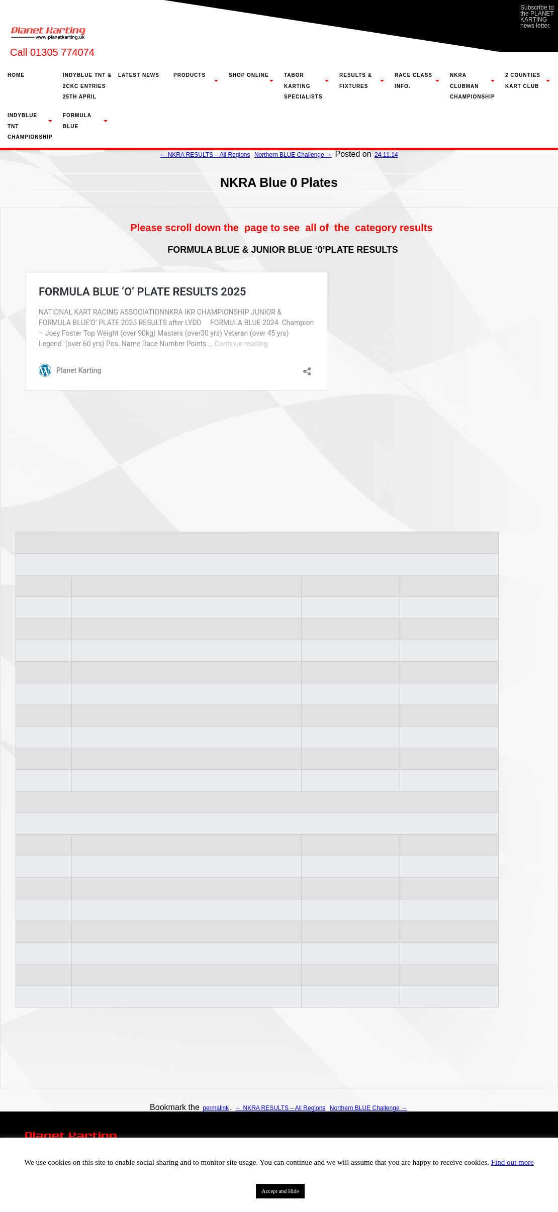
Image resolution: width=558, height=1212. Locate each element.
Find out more (512, 1162)
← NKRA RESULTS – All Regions (205, 154)
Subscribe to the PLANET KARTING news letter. (537, 17)
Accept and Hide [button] (280, 1191)
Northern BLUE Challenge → (293, 154)
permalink (216, 1108)
